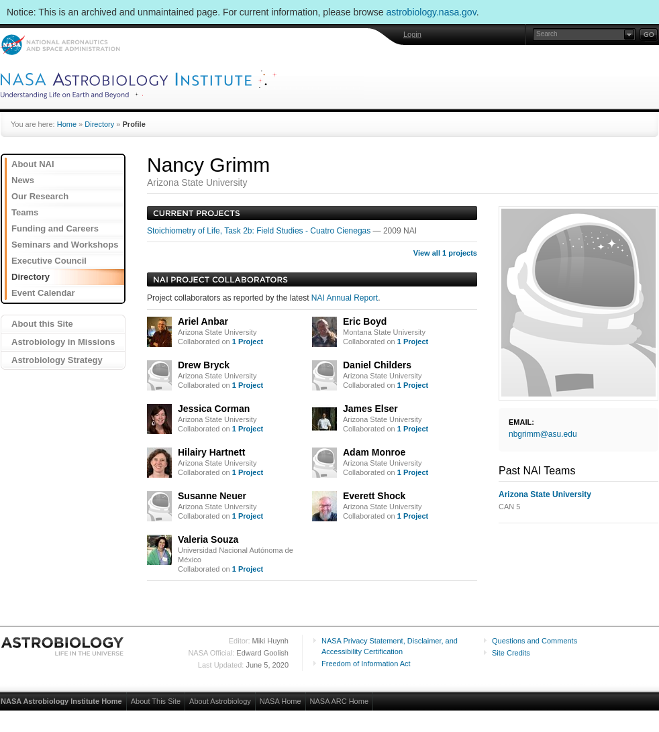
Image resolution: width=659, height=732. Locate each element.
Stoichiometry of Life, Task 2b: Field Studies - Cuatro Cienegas (260, 231)
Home (67, 124)
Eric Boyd (365, 321)
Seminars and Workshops (64, 245)
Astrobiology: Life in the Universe (63, 646)
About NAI (32, 164)
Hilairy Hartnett (211, 452)
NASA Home (280, 701)
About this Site (42, 324)
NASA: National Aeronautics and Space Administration (60, 44)
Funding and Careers (55, 228)
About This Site (156, 701)
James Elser (370, 408)
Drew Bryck (204, 365)
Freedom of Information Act (366, 664)
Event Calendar (43, 293)
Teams (24, 212)
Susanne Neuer (212, 495)
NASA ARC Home (339, 701)
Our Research (39, 196)
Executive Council (49, 261)
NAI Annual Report (344, 298)
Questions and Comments (534, 641)
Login (412, 34)
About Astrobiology (220, 701)
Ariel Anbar (203, 321)
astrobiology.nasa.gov (431, 12)
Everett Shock (374, 495)
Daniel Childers (377, 365)
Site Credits (511, 653)
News (22, 180)
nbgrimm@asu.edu (543, 434)
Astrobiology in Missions (63, 342)
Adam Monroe (374, 452)
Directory (99, 124)
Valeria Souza (208, 539)
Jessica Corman (214, 408)
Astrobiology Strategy (57, 360)
